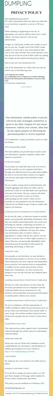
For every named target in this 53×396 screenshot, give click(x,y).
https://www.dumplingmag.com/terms (20, 351)
